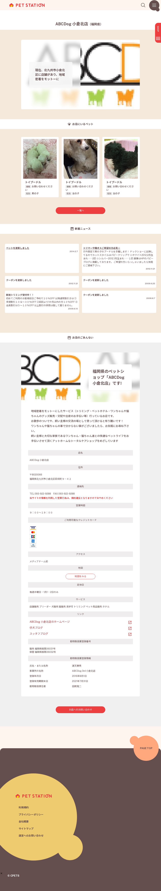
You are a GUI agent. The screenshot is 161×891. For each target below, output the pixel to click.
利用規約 (24, 807)
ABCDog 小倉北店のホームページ (50, 621)
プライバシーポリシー (31, 814)
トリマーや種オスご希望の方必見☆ (101, 248)
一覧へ (80, 210)
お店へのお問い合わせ (80, 709)
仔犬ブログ (36, 627)
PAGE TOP (146, 748)
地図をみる (80, 576)
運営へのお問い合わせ (31, 835)
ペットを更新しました (17, 248)
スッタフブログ (39, 633)
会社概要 (24, 821)
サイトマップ (26, 828)
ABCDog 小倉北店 (79, 24)
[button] (1, 873)
